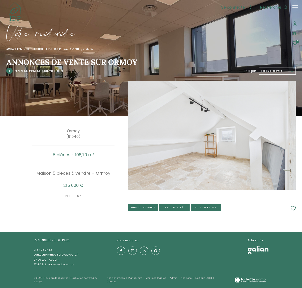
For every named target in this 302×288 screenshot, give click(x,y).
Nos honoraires (116, 278)
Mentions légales (156, 278)
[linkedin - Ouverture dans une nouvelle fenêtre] (143, 250)
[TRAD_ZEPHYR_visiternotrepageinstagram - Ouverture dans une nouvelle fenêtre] (132, 250)
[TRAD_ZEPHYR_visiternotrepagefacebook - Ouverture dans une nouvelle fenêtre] (120, 250)
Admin (174, 278)
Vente (75, 49)
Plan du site (135, 278)
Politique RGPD (203, 278)
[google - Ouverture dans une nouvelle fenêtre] (155, 250)
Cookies (111, 281)
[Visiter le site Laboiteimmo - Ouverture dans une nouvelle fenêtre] (250, 280)
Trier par (250, 71)
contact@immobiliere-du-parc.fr (56, 255)
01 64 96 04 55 (43, 250)
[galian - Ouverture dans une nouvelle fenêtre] (258, 250)
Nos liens (186, 278)
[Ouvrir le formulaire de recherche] (272, 7)
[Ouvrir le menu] (295, 7)
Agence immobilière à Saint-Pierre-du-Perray (37, 49)
